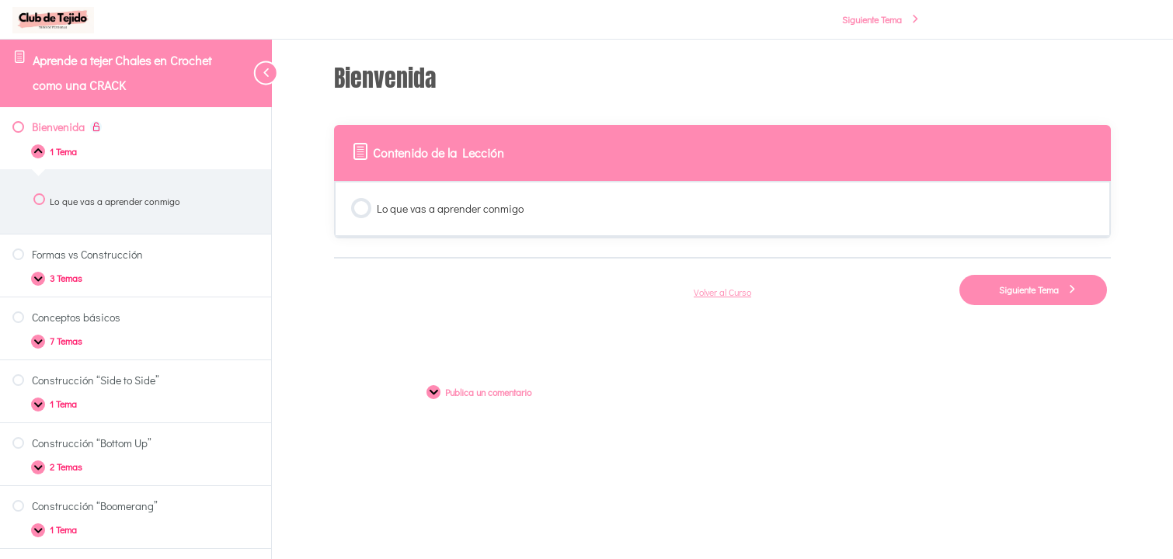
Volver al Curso (722, 292)
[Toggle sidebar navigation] (248, 73)
